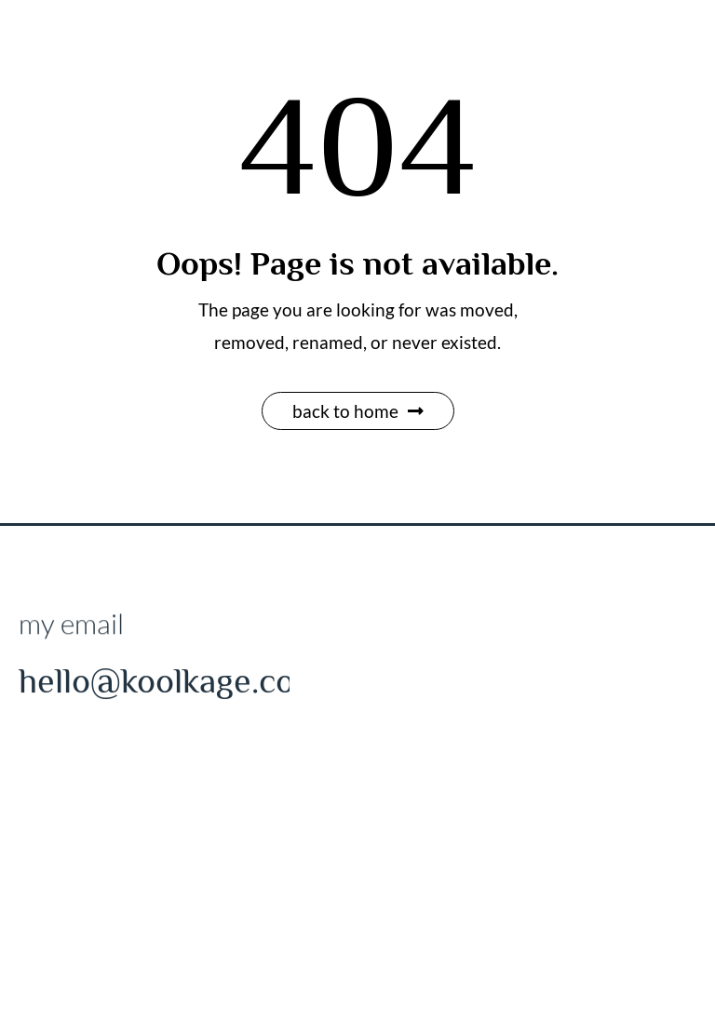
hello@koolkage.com (170, 683)
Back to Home (358, 411)
